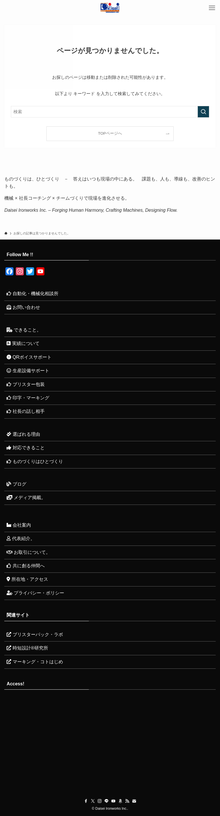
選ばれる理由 (23, 434)
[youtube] (113, 801)
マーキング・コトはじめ (35, 661)
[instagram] (99, 801)
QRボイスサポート (29, 357)
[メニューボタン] (212, 8)
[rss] (127, 801)
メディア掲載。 (26, 497)
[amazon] (120, 801)
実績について (23, 343)
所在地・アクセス (27, 579)
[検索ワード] (110, 111)
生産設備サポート (28, 370)
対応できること (25, 447)
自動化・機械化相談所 (32, 293)
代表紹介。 (21, 538)
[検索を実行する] (203, 111)
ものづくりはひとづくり (35, 461)
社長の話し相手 (25, 411)
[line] (106, 801)
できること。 (24, 329)
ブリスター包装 (25, 384)
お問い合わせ (23, 307)
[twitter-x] (92, 801)
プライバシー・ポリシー (35, 593)
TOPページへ (110, 133)
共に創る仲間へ (25, 565)
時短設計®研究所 (27, 648)
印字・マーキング (28, 397)
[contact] (134, 801)
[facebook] (86, 801)
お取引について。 (28, 552)
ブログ (16, 484)
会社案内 (19, 525)
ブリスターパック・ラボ (35, 634)
